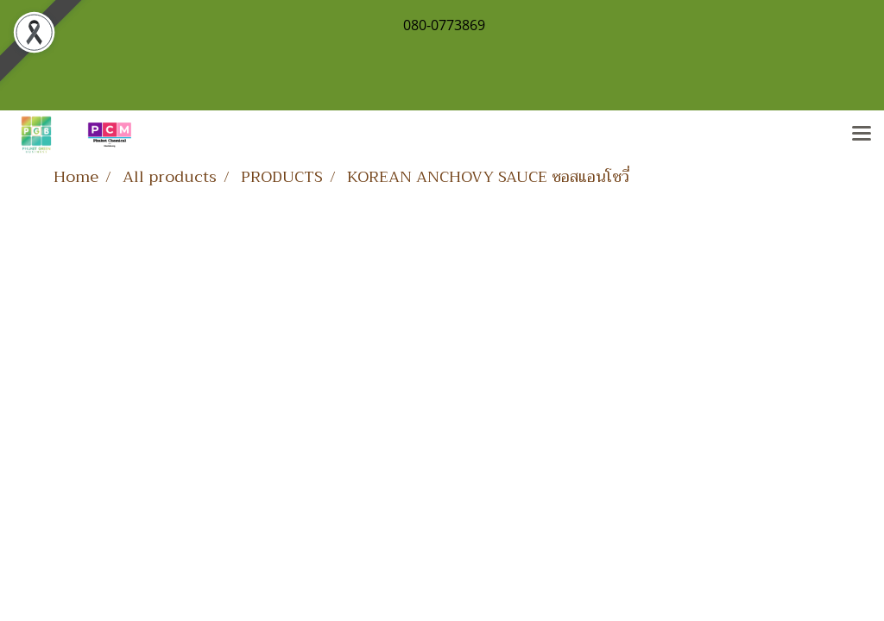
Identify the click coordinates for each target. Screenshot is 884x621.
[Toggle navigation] (862, 135)
